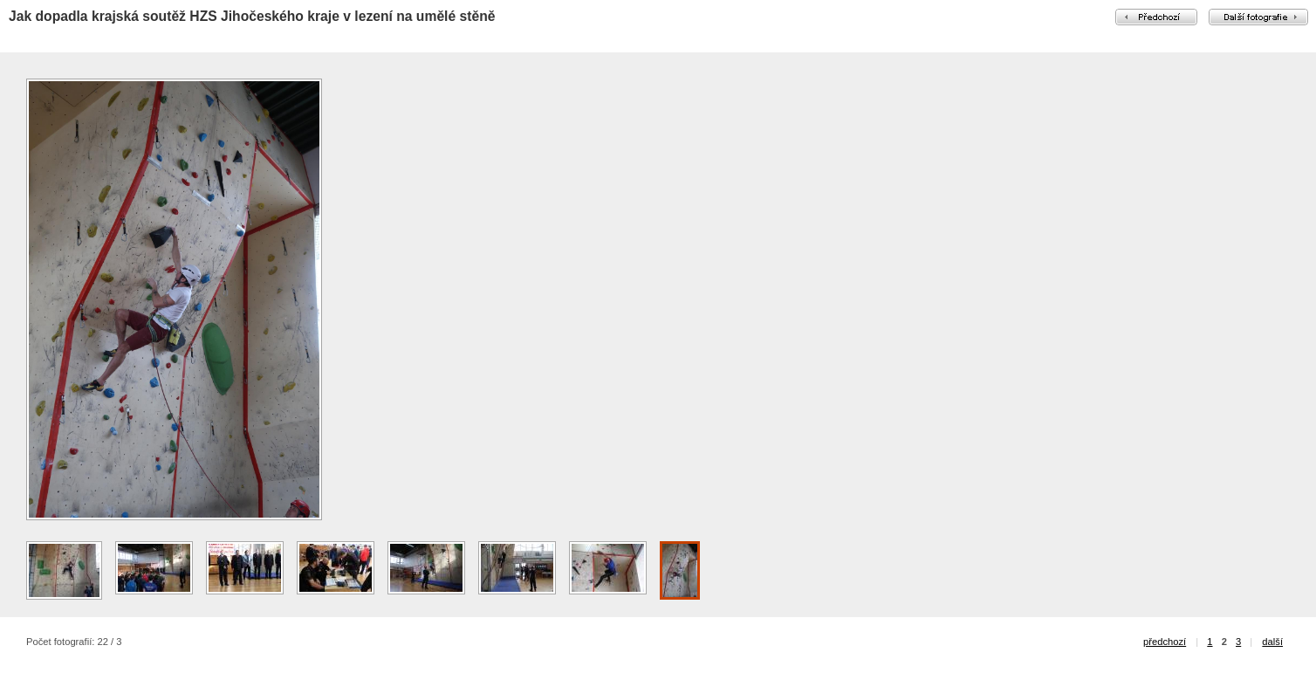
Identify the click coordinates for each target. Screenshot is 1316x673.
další (1272, 641)
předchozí (1164, 641)
